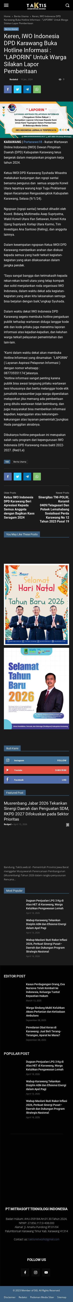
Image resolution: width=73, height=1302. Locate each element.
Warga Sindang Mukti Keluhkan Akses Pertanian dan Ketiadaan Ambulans (45, 1011)
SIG (36, 1290)
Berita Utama (11, 29)
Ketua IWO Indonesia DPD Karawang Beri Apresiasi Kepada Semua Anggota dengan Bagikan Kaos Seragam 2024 (19, 507)
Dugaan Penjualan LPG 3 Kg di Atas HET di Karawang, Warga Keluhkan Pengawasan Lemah (45, 904)
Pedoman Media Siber (42, 1297)
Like (64, 779)
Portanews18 (32, 142)
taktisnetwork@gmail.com (43, 1239)
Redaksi (23, 1297)
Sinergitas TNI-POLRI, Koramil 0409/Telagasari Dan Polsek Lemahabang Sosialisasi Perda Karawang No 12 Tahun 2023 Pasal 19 (53, 509)
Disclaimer (10, 1297)
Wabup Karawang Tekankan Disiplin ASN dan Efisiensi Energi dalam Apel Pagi (46, 924)
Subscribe (60, 770)
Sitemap (61, 1297)
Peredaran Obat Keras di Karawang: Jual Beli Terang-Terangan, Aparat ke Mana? (43, 1031)
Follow (61, 760)
